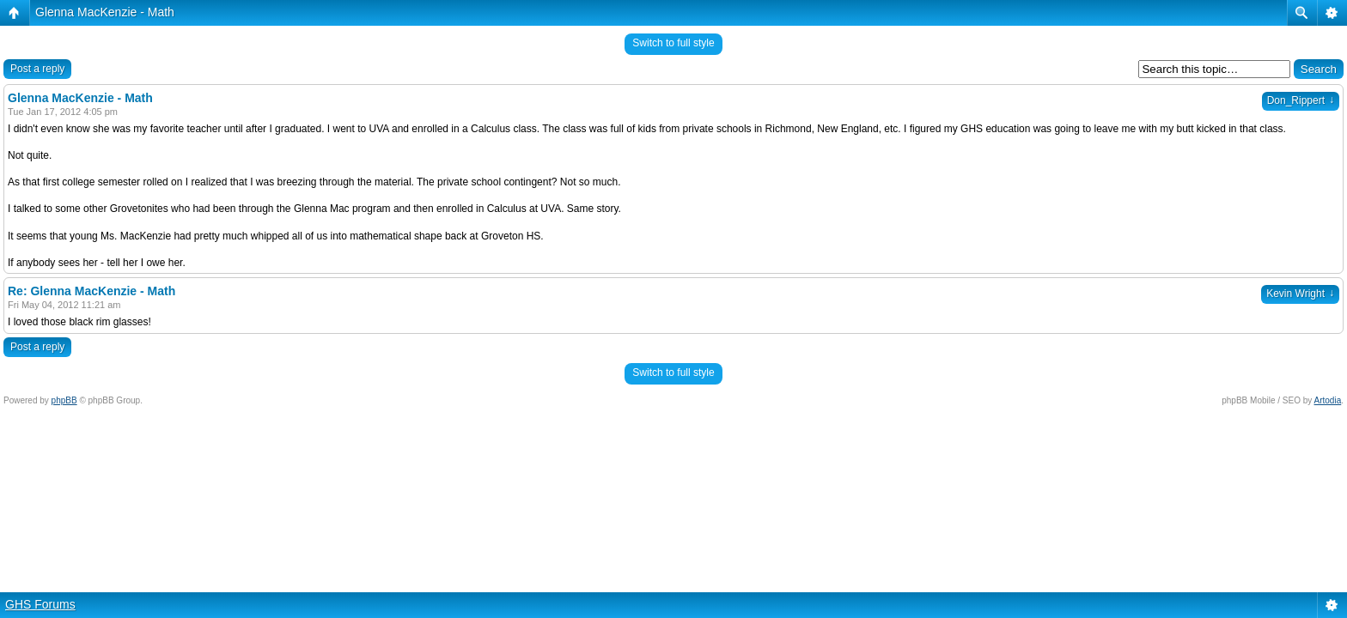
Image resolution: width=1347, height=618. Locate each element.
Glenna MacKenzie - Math (104, 12)
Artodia (1328, 400)
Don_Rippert (1300, 100)
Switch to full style (673, 43)
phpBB (64, 400)
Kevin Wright (1300, 294)
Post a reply (37, 69)
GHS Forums (40, 604)
